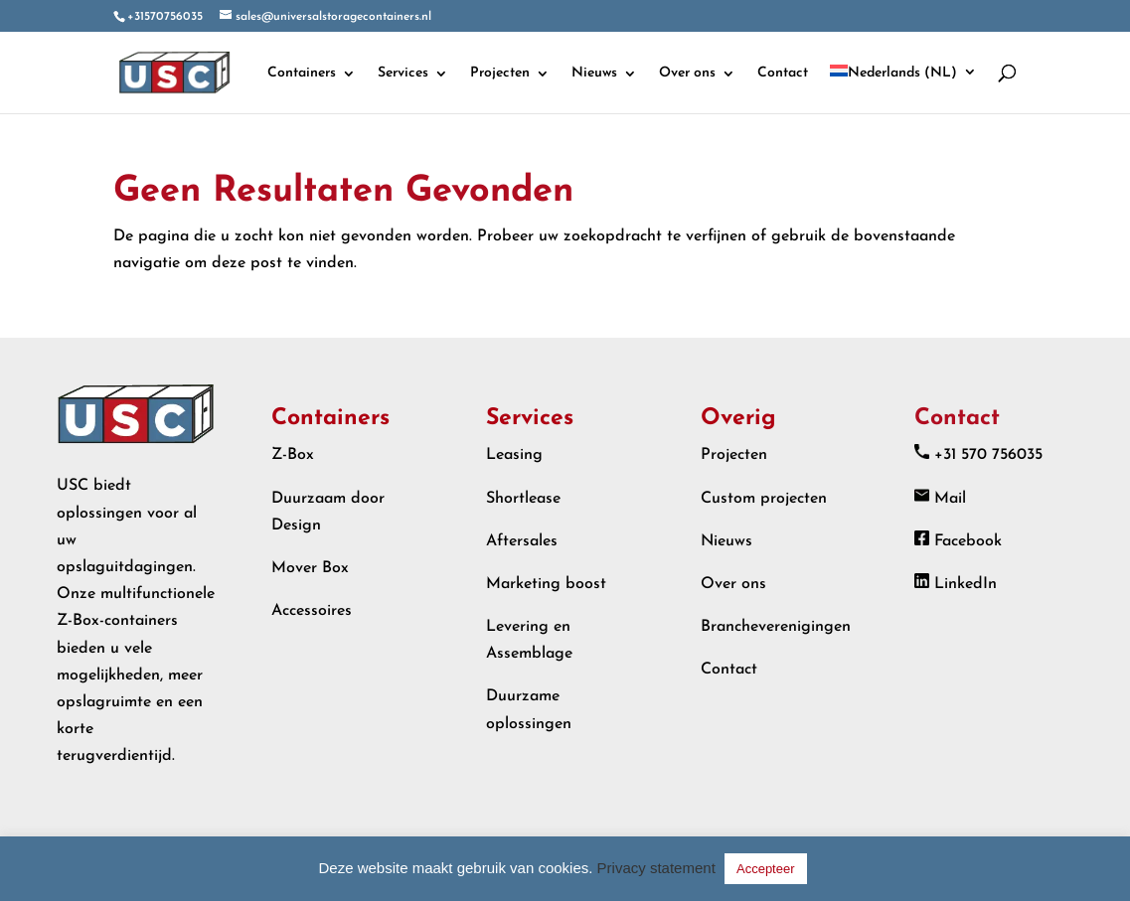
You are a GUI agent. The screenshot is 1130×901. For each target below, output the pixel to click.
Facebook (968, 541)
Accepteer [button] (765, 868)
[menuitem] (903, 89)
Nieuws (594, 73)
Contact (782, 73)
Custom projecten (764, 499)
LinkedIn (965, 584)
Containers (301, 73)
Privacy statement (656, 867)
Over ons (687, 73)
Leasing (514, 455)
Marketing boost (546, 584)
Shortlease (523, 499)
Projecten (500, 73)
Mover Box (310, 568)
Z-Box (292, 455)
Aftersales (522, 541)
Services (403, 73)
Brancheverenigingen (776, 627)
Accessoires (311, 611)
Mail (950, 499)
